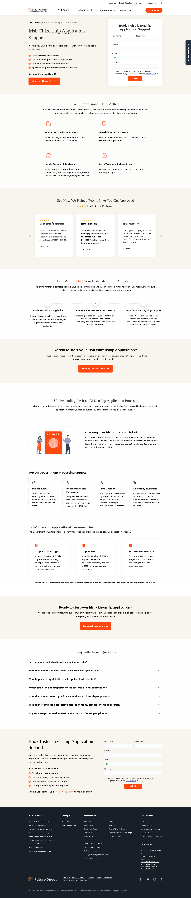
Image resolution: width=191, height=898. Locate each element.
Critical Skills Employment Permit (41, 822)
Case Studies (146, 833)
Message (116, 62)
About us (66, 878)
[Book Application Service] (95, 369)
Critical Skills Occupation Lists (40, 851)
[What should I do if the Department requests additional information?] (92, 687)
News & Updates (78, 878)
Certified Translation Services (151, 836)
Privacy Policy (68, 880)
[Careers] (137, 3)
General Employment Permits (39, 825)
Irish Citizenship (36, 22)
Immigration (90, 815)
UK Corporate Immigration (150, 829)
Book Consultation (188, 52)
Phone (114, 54)
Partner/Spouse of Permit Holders (41, 836)
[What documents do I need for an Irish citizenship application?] (92, 670)
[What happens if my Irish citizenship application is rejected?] (92, 679)
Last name (141, 36)
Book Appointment (104, 878)
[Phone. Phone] (137, 58)
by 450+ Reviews (102, 206)
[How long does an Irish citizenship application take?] (92, 662)
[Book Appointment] (151, 3)
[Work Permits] (65, 10)
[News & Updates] (125, 3)
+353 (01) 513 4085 (154, 850)
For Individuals (146, 825)
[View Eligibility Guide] (44, 81)
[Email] (134, 49)
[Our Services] (128, 10)
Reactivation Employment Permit (41, 829)
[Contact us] (153, 10)
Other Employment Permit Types (40, 833)
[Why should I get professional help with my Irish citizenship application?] (92, 713)
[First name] (122, 40)
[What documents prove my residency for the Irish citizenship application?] (92, 696)
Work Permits (35, 815)
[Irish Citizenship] (86, 10)
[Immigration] (108, 10)
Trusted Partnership (36, 847)
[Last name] (146, 40)
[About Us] (112, 3)
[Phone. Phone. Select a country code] (116, 58)
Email (115, 45)
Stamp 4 (112, 822)
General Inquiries (147, 854)
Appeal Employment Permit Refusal (41, 840)
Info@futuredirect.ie (148, 856)
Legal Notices (81, 880)
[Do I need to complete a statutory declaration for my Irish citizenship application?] (92, 705)
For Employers (146, 822)
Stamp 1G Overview (69, 822)
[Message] (134, 66)
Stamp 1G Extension (69, 825)
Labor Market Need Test (37, 844)
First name (117, 36)
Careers (91, 878)
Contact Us (146, 844)
